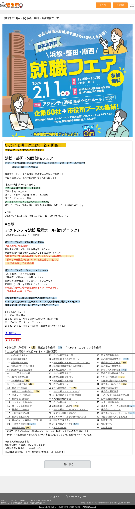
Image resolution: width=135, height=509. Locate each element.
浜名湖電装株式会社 (111, 355)
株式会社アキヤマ (19, 355)
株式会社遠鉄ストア (21, 388)
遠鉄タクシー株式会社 (23, 391)
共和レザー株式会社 (21, 395)
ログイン (103, 5)
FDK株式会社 (17, 380)
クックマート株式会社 (23, 402)
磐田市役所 (106, 424)
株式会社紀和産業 (20, 398)
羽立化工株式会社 (62, 420)
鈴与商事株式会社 (62, 388)
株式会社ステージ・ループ (66, 391)
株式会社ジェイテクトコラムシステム (72, 362)
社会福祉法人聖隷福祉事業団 (67, 395)
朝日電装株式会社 (19, 359)
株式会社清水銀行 (62, 373)
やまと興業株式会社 (111, 402)
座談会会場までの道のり (20, 263)
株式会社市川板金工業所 (22, 366)
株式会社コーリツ (20, 409)
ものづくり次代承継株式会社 (115, 395)
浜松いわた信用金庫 (111, 370)
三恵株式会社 (18, 427)
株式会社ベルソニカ (111, 384)
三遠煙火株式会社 (20, 424)
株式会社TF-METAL (63, 406)
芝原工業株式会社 (62, 370)
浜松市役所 (106, 427)
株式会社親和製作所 (63, 380)
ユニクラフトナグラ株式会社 (115, 406)
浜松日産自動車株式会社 (113, 373)
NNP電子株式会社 (19, 377)
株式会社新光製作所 (63, 377)
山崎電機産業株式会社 (112, 398)
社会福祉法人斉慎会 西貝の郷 (27, 420)
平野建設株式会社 (109, 377)
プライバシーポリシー (75, 496)
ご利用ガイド (55, 496)
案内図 (36, 235)
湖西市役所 (106, 420)
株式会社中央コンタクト (65, 402)
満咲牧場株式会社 (109, 388)
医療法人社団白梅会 (63, 413)
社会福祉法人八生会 (63, 424)
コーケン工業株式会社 (23, 406)
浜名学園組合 (60, 427)
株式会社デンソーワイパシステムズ (71, 409)
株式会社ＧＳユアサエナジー (67, 359)
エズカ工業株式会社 (20, 373)
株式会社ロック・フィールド (115, 413)
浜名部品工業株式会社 (112, 366)
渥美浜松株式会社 (19, 362)
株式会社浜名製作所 (111, 362)
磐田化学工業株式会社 (21, 370)
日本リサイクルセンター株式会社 (70, 416)
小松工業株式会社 (20, 413)
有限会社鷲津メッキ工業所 (114, 416)
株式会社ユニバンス (111, 409)
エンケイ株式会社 (19, 384)
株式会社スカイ (61, 384)
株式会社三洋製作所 (63, 355)
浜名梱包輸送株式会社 (112, 359)
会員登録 (120, 5)
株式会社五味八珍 (20, 416)
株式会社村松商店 (109, 391)
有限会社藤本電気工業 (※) (114, 380)
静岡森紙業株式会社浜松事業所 (69, 366)
